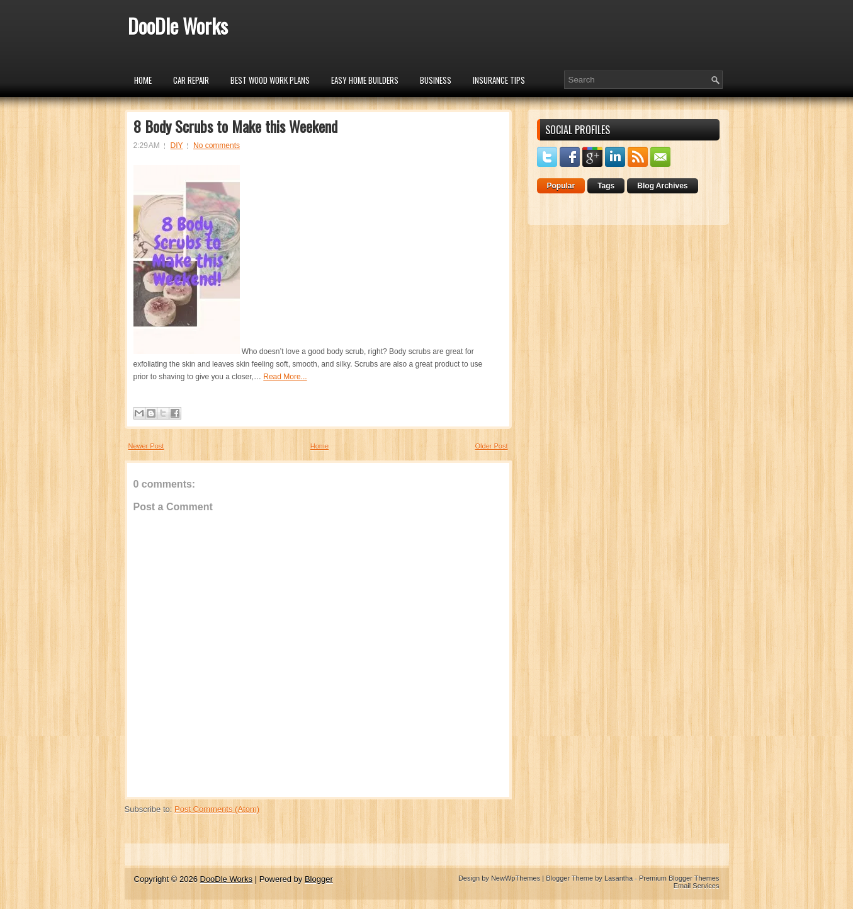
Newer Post (146, 446)
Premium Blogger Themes (679, 878)
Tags (605, 185)
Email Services (697, 885)
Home (143, 80)
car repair (191, 80)
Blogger (319, 879)
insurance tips (499, 80)
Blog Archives (662, 185)
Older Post (491, 446)
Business (435, 80)
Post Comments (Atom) (216, 809)
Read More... (285, 376)
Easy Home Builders (364, 80)
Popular (561, 185)
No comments (216, 145)
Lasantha (618, 878)
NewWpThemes (515, 878)
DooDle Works (178, 25)
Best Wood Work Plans (270, 80)
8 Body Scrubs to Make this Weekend (235, 126)
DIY (177, 145)
